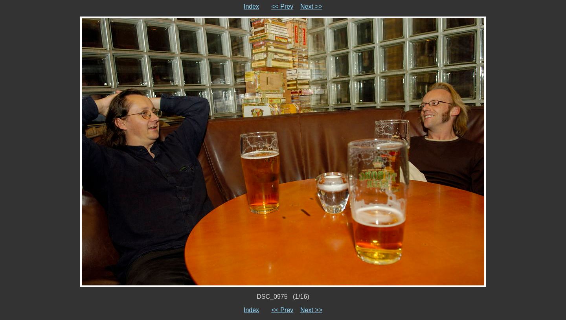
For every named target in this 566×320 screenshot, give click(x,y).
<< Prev (282, 6)
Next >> (311, 6)
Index (251, 6)
